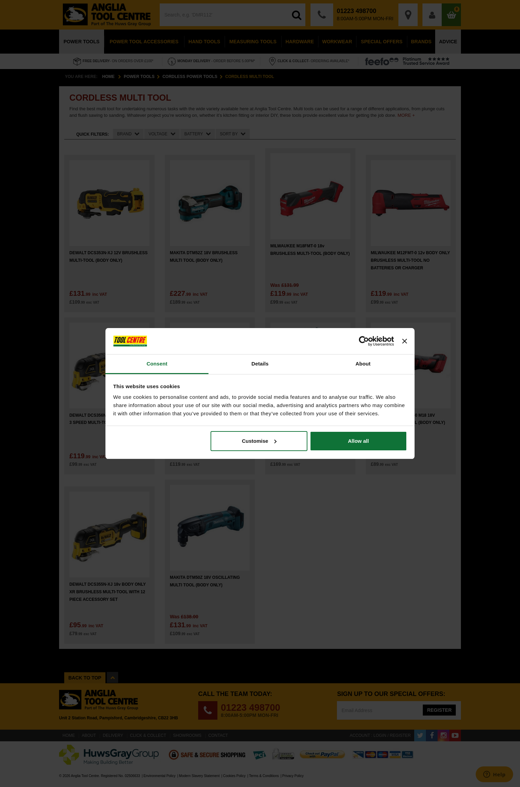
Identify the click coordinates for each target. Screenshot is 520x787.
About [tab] (363, 364)
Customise (259, 441)
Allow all (358, 441)
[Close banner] (404, 341)
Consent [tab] (157, 364)
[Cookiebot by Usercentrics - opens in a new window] (364, 341)
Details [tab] (260, 364)
